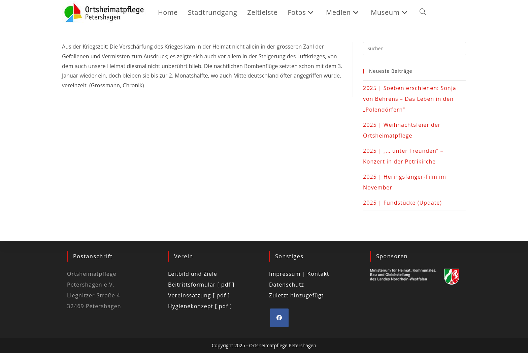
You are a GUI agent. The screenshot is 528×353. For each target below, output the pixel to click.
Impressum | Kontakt (299, 273)
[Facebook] (279, 317)
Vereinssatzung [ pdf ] (199, 295)
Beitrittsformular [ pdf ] (201, 284)
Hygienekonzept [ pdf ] (200, 306)
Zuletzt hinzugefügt (296, 295)
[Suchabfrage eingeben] (414, 48)
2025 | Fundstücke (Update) (402, 202)
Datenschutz (286, 284)
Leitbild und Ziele (192, 273)
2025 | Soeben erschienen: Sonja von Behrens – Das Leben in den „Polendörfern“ (409, 98)
